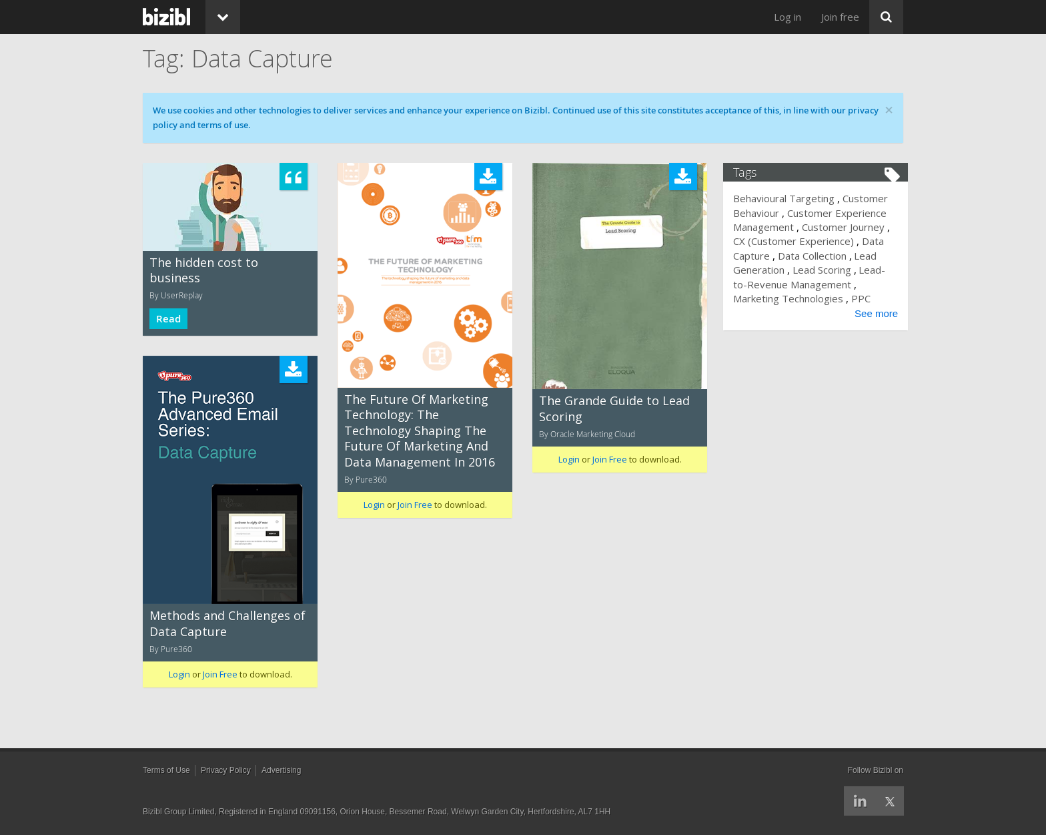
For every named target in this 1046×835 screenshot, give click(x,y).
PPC (865, 298)
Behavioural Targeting (789, 198)
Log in (787, 16)
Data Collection (841, 255)
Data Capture (769, 255)
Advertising (281, 770)
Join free (840, 16)
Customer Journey (848, 227)
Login (374, 505)
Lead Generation (776, 269)
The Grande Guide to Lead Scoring (614, 408)
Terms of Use (166, 770)
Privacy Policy (226, 770)
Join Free (415, 505)
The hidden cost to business (203, 270)
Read (168, 319)
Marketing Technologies (793, 298)
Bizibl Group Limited (178, 811)
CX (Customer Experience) (803, 241)
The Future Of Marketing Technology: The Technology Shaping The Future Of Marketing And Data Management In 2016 (419, 430)
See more (871, 313)
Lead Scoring (852, 269)
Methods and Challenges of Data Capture (227, 623)
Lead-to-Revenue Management (810, 284)
